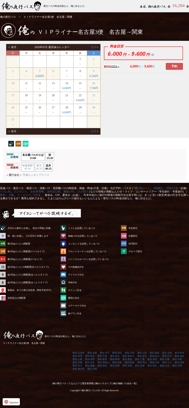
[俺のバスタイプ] (103, 383)
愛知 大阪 (177, 359)
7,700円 (93, 88)
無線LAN (69, 191)
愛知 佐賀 (127, 365)
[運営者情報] (87, 383)
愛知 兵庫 (77, 362)
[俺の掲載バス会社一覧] (125, 383)
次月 (93, 47)
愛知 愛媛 (90, 365)
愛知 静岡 (115, 359)
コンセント (20, 191)
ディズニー (23, 195)
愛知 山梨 (77, 359)
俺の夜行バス (8, 17)
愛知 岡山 (142, 362)
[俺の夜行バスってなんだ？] (66, 383)
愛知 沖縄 (92, 369)
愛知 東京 (115, 356)
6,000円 (66, 88)
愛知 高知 (102, 365)
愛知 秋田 (117, 352)
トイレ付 (5, 191)
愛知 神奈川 (128, 356)
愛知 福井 (179, 356)
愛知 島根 (129, 362)
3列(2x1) (171, 188)
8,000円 (40, 76)
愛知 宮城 (129, 352)
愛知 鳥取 (117, 362)
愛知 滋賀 (152, 359)
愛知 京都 (165, 359)
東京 (2, 195)
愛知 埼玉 (90, 356)
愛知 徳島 (179, 362)
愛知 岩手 (104, 352)
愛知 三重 (140, 359)
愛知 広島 (154, 362)
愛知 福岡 (115, 365)
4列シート (144, 188)
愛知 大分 (165, 365)
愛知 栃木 (179, 352)
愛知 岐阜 (102, 359)
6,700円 (93, 76)
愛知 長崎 (140, 365)
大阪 (11, 195)
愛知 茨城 (167, 352)
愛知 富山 (154, 356)
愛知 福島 (154, 352)
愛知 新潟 (142, 356)
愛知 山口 (167, 362)
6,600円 (66, 112)
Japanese (11, 401)
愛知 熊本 (152, 365)
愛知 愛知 (127, 359)
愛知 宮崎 (177, 365)
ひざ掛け (82, 191)
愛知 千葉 (102, 356)
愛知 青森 (92, 352)
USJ (36, 195)
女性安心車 (53, 191)
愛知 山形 (142, 352)
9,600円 (80, 100)
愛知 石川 (167, 356)
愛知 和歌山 (103, 362)
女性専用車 (37, 191)
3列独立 (158, 188)
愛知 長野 (90, 359)
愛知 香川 (77, 365)
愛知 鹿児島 (78, 369)
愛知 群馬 (77, 356)
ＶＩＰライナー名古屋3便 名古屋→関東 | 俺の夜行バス (21, 6)
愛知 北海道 (78, 352)
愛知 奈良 (90, 362)
